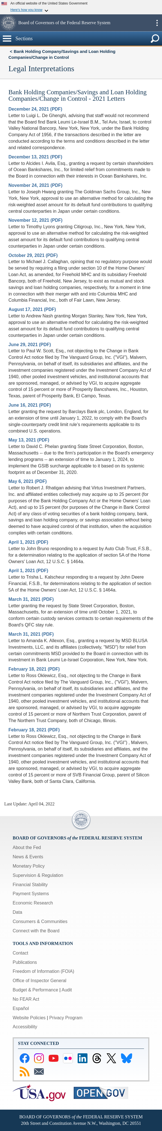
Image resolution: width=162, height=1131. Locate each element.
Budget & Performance (35, 989)
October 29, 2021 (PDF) (33, 255)
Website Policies (29, 1017)
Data (17, 912)
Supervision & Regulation (38, 875)
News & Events (28, 856)
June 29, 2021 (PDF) (29, 344)
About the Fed (27, 847)
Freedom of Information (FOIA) (43, 971)
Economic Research (33, 903)
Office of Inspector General (39, 980)
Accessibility (25, 1026)
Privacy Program (65, 1017)
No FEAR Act (26, 999)
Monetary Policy (29, 866)
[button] (8, 22)
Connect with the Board (36, 930)
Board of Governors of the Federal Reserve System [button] (64, 22)
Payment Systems (31, 893)
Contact (20, 953)
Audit (67, 989)
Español (21, 1008)
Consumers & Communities (40, 921)
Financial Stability (30, 884)
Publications (25, 962)
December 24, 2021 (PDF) (35, 109)
